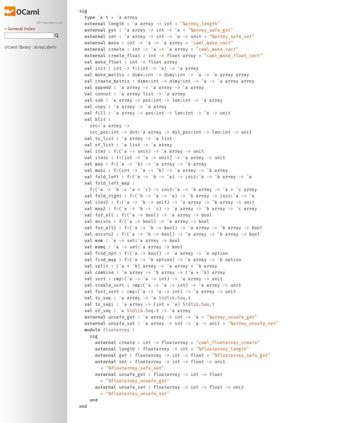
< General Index (20, 28)
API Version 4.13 (49, 23)
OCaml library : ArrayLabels (31, 47)
